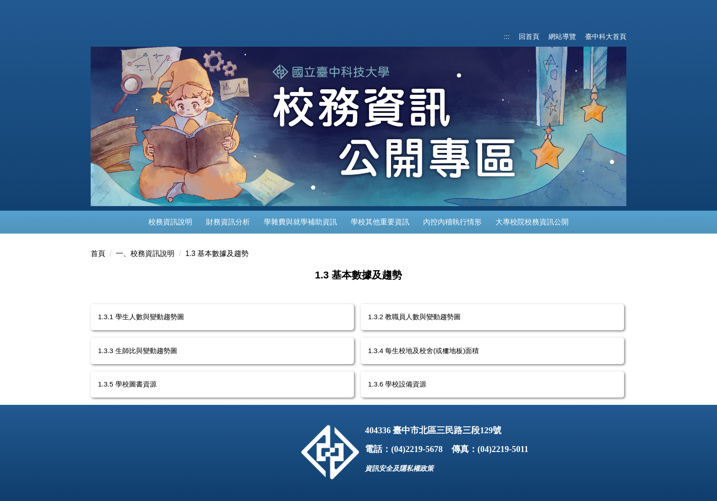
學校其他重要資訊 (380, 222)
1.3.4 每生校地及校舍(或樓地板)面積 (423, 350)
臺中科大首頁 (605, 36)
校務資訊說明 (170, 222)
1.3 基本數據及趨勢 (217, 253)
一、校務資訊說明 (145, 253)
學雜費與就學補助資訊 (300, 222)
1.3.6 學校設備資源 (397, 384)
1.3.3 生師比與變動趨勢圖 (137, 350)
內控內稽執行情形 (452, 222)
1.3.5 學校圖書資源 (127, 384)
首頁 (98, 253)
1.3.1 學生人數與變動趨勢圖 (141, 317)
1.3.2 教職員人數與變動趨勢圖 (414, 317)
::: (507, 36)
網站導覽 (562, 36)
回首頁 (529, 36)
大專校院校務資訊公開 (532, 222)
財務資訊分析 (228, 222)
